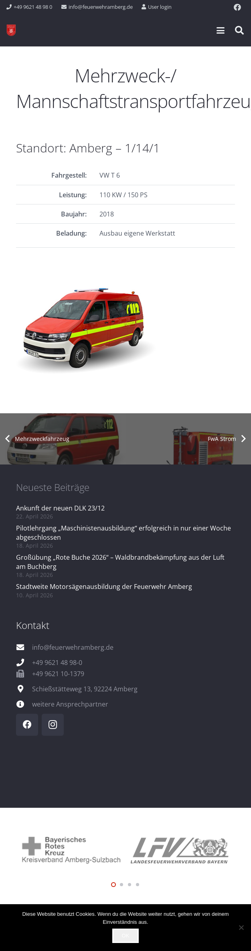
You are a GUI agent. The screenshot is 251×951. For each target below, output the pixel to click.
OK (126, 936)
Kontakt (32, 625)
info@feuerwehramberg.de (72, 647)
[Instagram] (53, 725)
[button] (220, 30)
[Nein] (241, 927)
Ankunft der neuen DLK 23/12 (60, 508)
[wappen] (11, 30)
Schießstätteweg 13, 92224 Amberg (85, 689)
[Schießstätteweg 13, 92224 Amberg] (24, 689)
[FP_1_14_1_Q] (125, 327)
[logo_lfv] (180, 849)
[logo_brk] (71, 849)
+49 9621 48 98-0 (57, 662)
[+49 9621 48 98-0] (24, 662)
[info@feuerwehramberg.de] (24, 647)
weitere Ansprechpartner (70, 704)
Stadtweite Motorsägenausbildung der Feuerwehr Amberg (104, 586)
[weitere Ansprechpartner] (24, 704)
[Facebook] (237, 7)
